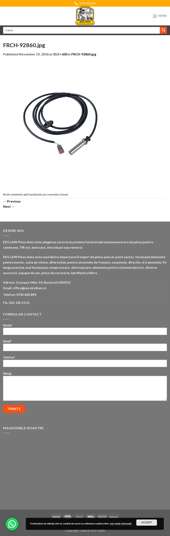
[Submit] (163, 30)
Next (9, 206)
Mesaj (85, 388)
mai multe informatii (121, 523)
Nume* (85, 331)
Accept (146, 522)
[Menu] (159, 16)
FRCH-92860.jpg (83, 54)
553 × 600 (60, 54)
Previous (12, 201)
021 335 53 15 (19, 303)
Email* (85, 346)
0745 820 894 (26, 294)
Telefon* (85, 363)
